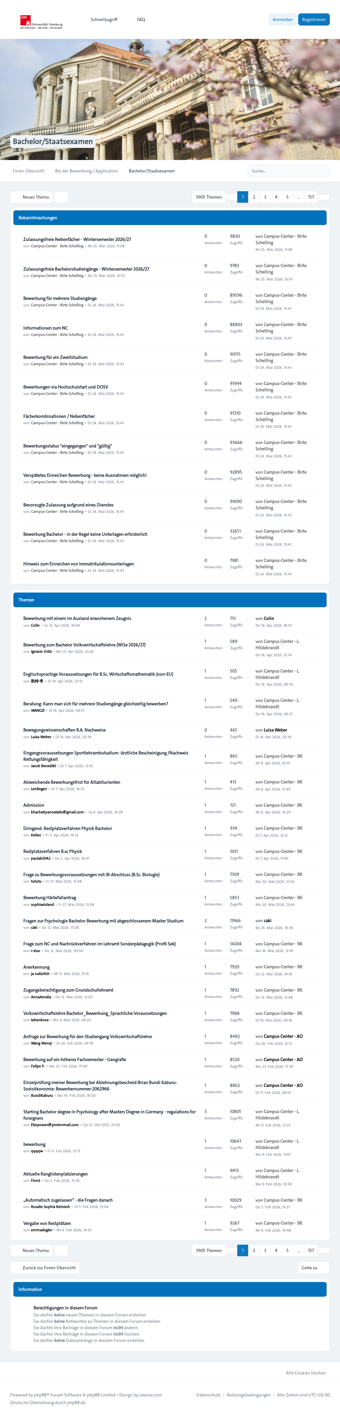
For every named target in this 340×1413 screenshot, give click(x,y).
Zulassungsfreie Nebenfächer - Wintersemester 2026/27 (77, 239)
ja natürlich (40, 973)
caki (34, 927)
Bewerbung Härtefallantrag (49, 897)
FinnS (35, 1180)
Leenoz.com (150, 1394)
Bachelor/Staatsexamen (53, 141)
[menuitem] (101, 19)
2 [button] (254, 197)
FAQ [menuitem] (137, 19)
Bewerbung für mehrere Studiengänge (60, 298)
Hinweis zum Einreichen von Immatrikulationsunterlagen (78, 564)
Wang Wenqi (41, 1042)
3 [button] (265, 197)
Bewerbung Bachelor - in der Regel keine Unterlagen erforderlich (85, 534)
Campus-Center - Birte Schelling (57, 245)
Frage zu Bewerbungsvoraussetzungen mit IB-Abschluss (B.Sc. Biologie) (91, 874)
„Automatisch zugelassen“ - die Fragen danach (68, 1200)
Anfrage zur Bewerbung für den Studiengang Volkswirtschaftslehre (87, 1036)
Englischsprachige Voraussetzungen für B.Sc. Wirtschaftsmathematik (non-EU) (98, 674)
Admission (33, 805)
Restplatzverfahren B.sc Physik (52, 851)
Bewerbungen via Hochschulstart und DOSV (65, 387)
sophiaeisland (42, 904)
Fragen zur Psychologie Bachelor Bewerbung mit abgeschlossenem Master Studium (103, 921)
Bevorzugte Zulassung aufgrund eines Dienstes (68, 505)
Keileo (36, 834)
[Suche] (312, 170)
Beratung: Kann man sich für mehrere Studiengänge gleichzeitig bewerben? (95, 704)
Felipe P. (38, 1065)
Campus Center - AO (283, 1036)
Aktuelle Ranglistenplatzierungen (55, 1174)
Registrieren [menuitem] (314, 19)
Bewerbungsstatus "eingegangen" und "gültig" (67, 446)
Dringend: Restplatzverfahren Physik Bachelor (67, 828)
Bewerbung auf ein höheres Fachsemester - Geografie (74, 1059)
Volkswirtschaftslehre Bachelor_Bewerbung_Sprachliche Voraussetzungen (95, 1013)
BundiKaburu (42, 1095)
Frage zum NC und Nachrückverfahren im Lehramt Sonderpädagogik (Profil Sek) (99, 944)
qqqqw (37, 1150)
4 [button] (276, 197)
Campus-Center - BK (283, 756)
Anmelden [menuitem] (283, 19)
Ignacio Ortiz (41, 651)
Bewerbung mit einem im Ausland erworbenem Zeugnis (77, 618)
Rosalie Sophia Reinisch (50, 1206)
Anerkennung (36, 967)
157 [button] (311, 197)
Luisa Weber (41, 736)
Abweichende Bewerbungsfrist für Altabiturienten (71, 782)
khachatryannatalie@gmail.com (57, 811)
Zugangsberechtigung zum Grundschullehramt (68, 990)
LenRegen (39, 788)
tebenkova (39, 1019)
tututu (36, 881)
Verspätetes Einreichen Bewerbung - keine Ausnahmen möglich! (84, 475)
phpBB (40, 1394)
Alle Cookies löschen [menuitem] (302, 1372)
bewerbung (34, 1144)
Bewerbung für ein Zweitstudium (55, 357)
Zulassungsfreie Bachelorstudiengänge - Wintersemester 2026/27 (86, 269)
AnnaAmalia (41, 996)
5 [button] (287, 197)
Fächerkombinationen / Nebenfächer (59, 416)
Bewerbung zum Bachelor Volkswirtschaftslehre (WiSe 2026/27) (84, 645)
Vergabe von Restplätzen (47, 1223)
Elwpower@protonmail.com (55, 1124)
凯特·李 (37, 680)
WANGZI (37, 710)
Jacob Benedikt (43, 765)
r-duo (35, 950)
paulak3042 (40, 857)
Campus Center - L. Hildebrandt (277, 644)
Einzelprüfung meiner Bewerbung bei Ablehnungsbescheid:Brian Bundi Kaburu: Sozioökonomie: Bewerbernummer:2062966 (100, 1085)
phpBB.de (76, 1402)
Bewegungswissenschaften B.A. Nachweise (64, 730)
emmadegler (41, 1229)
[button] (324, 197)
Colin (35, 624)
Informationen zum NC (45, 328)
